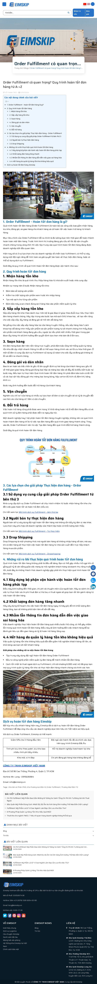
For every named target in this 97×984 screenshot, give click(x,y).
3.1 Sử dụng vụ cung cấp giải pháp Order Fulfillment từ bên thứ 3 (35, 136)
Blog (5, 830)
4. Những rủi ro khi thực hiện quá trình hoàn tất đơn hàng (30, 146)
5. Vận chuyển (15, 125)
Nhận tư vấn (77, 12)
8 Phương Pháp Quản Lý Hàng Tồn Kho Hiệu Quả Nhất (28, 811)
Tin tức (6, 835)
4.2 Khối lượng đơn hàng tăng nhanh (24, 153)
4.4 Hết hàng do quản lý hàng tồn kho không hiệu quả (31, 160)
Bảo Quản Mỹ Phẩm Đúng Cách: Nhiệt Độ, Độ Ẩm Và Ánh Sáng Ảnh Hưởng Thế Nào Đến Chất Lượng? (46, 804)
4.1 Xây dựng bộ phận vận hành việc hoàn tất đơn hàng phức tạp (35, 149)
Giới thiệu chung (9, 927)
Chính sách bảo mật (11, 948)
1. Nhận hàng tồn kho (18, 111)
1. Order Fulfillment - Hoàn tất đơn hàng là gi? (25, 104)
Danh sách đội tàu (10, 936)
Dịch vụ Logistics (10, 930)
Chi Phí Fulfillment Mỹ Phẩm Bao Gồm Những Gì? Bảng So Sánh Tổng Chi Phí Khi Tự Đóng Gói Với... (50, 846)
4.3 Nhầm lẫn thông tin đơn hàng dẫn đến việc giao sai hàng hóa (35, 157)
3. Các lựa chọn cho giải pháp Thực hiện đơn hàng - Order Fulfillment (34, 132)
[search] (68, 12)
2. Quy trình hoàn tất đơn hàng (19, 108)
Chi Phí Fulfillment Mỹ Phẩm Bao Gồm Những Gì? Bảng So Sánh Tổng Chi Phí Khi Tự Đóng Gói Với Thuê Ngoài (47, 799)
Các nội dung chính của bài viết (21, 97)
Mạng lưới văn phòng (11, 939)
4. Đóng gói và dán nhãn (19, 122)
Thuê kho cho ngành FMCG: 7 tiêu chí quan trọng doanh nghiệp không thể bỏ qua (38, 815)
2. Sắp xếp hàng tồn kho (19, 114)
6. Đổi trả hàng (15, 129)
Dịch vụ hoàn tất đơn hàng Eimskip (21, 164)
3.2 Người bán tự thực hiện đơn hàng (24, 139)
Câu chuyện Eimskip (11, 933)
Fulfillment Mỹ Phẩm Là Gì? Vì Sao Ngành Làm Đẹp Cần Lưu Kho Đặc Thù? (35, 808)
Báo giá (88, 12)
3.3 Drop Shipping (16, 143)
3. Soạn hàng (14, 118)
